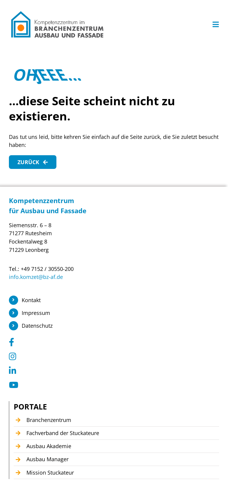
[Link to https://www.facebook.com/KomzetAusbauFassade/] (112, 342)
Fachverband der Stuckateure (62, 433)
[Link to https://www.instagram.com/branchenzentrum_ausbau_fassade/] (112, 356)
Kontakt (31, 300)
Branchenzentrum (48, 419)
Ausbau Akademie (48, 446)
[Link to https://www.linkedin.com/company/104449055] (112, 371)
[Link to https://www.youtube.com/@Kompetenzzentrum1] (112, 385)
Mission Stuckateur (50, 472)
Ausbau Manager (47, 459)
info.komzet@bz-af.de (36, 276)
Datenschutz (37, 325)
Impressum (36, 312)
